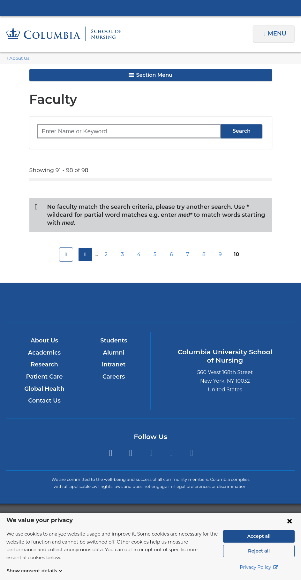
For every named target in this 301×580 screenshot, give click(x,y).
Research (44, 356)
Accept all (259, 539)
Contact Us (44, 392)
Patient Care (44, 368)
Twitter (151, 445)
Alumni (113, 344)
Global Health (44, 380)
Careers (113, 368)
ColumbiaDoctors (245, 295)
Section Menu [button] (150, 75)
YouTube (171, 445)
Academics (44, 344)
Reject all (259, 554)
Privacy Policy (259, 570)
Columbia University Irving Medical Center (150, 8)
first (65, 246)
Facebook (110, 445)
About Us (18, 58)
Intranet (113, 356)
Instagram (130, 445)
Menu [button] (277, 33)
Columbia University (163, 508)
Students (113, 332)
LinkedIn (191, 445)
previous (84, 246)
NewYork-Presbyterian (150, 298)
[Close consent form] (289, 524)
